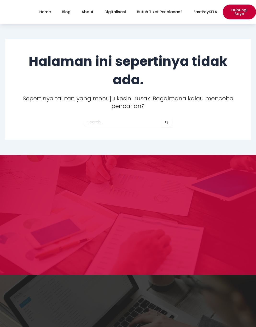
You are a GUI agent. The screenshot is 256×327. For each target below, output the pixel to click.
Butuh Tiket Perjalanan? (159, 12)
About (87, 12)
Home (45, 12)
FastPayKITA (205, 12)
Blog (66, 12)
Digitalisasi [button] (115, 12)
